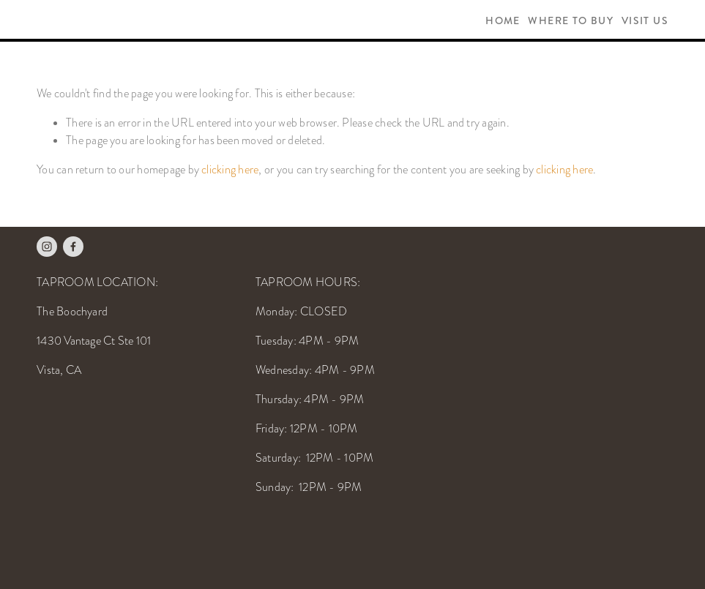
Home (503, 21)
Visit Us (645, 21)
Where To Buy (570, 21)
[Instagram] (47, 246)
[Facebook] (73, 246)
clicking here (229, 170)
